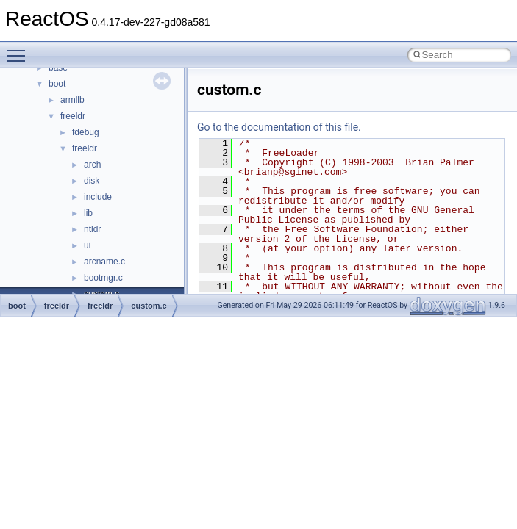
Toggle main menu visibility (19, 49)
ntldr (92, 229)
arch (92, 164)
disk (91, 181)
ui (87, 245)
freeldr (72, 116)
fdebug (85, 132)
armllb (72, 100)
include (98, 197)
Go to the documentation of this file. (279, 127)
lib (88, 213)
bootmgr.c (103, 278)
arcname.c (104, 261)
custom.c (148, 305)
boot (57, 84)
